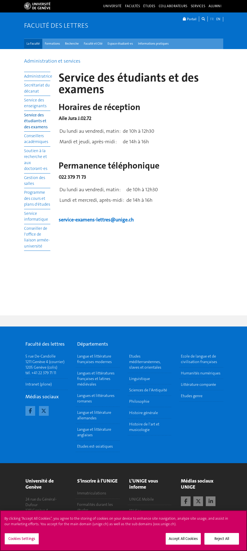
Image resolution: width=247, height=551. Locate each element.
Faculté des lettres (56, 25)
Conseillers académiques (36, 138)
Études (149, 6)
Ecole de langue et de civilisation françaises (199, 359)
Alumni (215, 6)
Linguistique (139, 378)
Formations (52, 44)
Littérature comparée (198, 384)
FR (212, 19)
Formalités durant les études (95, 507)
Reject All (221, 542)
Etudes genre (191, 395)
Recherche (72, 44)
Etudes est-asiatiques (95, 446)
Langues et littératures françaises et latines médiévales (96, 379)
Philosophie (139, 401)
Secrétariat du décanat (37, 88)
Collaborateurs (173, 6)
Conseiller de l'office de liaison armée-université (37, 237)
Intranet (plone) (38, 384)
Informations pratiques (153, 44)
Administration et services (52, 61)
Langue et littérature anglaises (94, 432)
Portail (189, 19)
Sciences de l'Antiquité (148, 389)
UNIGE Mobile (141, 499)
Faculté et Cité (93, 44)
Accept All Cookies (183, 542)
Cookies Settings (21, 542)
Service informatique (36, 216)
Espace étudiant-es (120, 44)
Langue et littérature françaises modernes (94, 359)
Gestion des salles (34, 180)
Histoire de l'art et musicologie (144, 427)
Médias (135, 510)
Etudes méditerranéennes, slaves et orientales (145, 362)
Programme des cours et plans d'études (37, 198)
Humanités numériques (200, 373)
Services (198, 6)
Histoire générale (143, 412)
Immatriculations (91, 493)
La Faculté (33, 44)
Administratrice (37, 76)
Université (112, 6)
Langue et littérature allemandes (94, 415)
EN (218, 19)
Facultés (132, 6)
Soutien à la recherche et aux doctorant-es (35, 159)
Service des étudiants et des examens (36, 121)
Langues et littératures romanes (96, 398)
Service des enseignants (35, 103)
